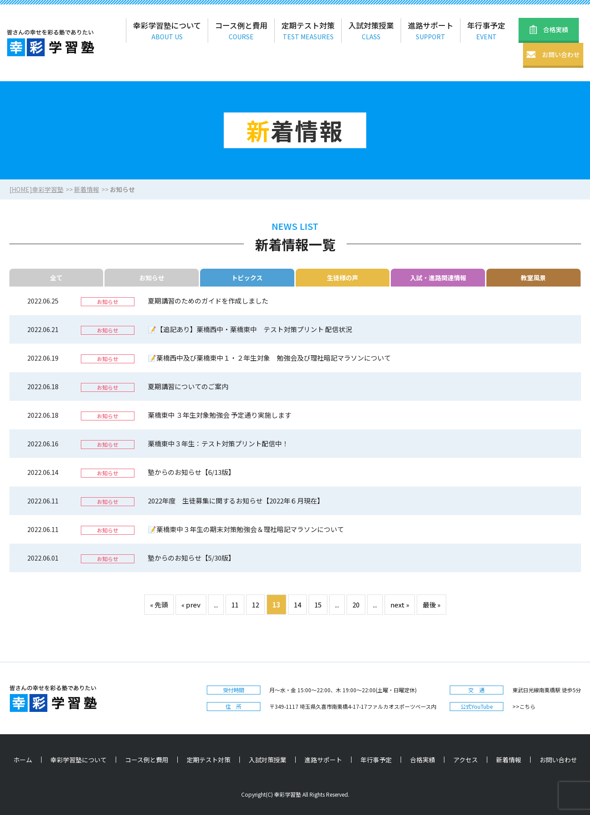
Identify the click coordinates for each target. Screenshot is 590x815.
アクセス (465, 759)
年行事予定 (376, 759)
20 (356, 604)
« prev (191, 604)
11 (235, 604)
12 (255, 604)
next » (399, 604)
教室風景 (533, 277)
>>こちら (524, 706)
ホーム (22, 759)
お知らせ (151, 277)
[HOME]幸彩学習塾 (36, 189)
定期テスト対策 (208, 759)
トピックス (247, 277)
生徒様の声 (342, 277)
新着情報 (86, 189)
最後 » (431, 604)
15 (318, 604)
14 (297, 604)
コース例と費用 (146, 759)
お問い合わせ (558, 759)
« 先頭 (159, 604)
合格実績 (422, 759)
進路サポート (323, 759)
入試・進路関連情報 (438, 277)
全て (56, 277)
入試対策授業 (267, 759)
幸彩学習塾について (78, 759)
